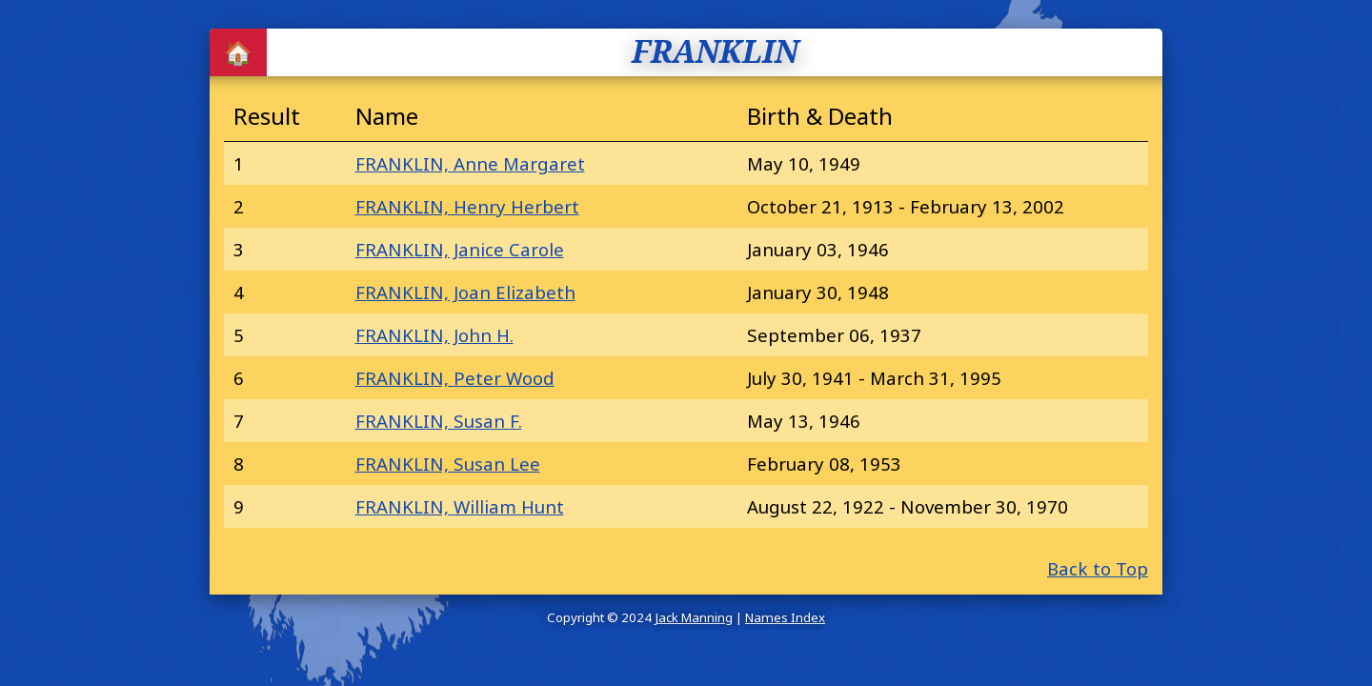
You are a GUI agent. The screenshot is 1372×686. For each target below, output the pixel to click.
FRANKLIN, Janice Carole (459, 249)
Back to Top (1097, 568)
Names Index (785, 617)
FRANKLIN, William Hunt (459, 506)
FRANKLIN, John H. (434, 335)
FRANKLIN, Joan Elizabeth (465, 292)
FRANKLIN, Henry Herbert (467, 206)
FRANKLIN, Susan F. (438, 421)
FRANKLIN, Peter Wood (455, 378)
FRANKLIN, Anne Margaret (470, 163)
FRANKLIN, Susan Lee (447, 463)
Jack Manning (694, 617)
